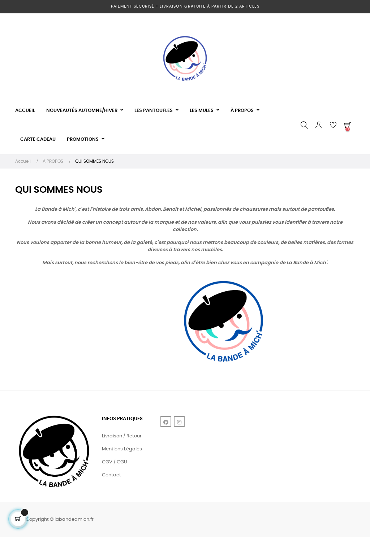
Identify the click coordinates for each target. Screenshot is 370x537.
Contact (111, 475)
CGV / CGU (114, 462)
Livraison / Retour (122, 436)
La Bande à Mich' (55, 209)
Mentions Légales (122, 449)
